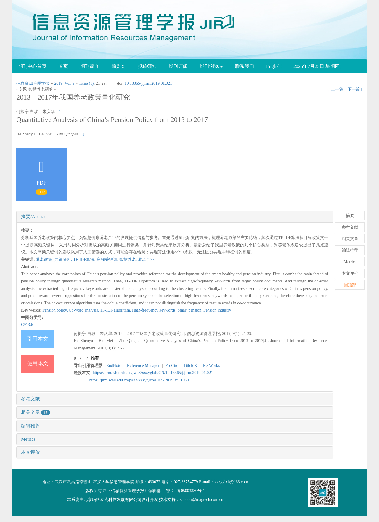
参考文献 (30, 398)
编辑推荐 (30, 425)
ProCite (172, 365)
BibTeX (190, 365)
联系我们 (244, 66)
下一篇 (355, 89)
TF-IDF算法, (85, 259)
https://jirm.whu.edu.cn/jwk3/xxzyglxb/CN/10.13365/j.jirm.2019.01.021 (153, 373)
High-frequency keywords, (155, 310)
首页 (63, 66)
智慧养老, (128, 259)
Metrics (28, 439)
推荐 (95, 358)
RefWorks (211, 365)
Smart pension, (190, 310)
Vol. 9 (69, 83)
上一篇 (336, 89)
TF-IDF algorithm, (116, 310)
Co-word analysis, (84, 310)
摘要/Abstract (34, 216)
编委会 (118, 66)
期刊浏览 (211, 66)
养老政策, (45, 259)
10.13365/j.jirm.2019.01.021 (148, 83)
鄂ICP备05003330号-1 (185, 491)
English (273, 66)
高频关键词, (108, 259)
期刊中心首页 (32, 66)
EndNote (113, 365)
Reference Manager (143, 365)
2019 (58, 83)
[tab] (175, 216)
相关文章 (35, 412)
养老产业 (146, 259)
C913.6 (27, 325)
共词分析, (63, 259)
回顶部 (350, 285)
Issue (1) (86, 83)
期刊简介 (89, 66)
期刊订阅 (178, 66)
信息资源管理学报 (32, 83)
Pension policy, (55, 310)
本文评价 (30, 452)
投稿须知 (147, 66)
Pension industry (217, 310)
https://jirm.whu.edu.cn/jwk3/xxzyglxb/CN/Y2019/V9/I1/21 (139, 380)
